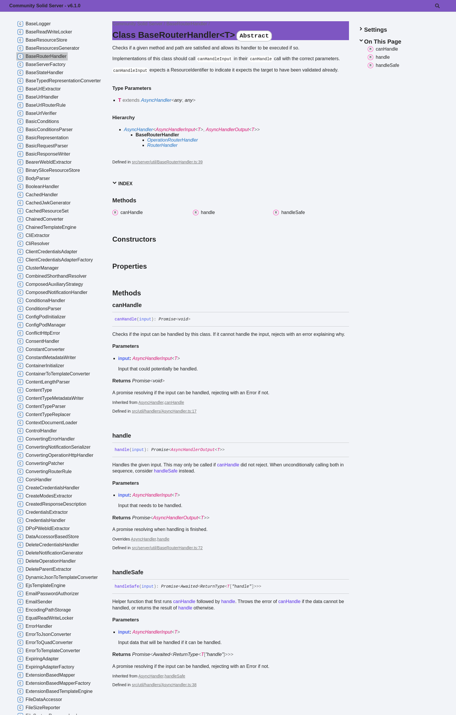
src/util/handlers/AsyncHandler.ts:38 (164, 684)
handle (163, 539)
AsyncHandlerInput (175, 129)
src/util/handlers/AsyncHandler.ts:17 (164, 411)
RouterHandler (162, 145)
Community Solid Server (137, 23)
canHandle (174, 402)
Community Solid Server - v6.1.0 (45, 5)
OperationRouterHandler (172, 140)
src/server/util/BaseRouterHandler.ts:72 (167, 547)
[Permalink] (147, 305)
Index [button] (122, 183)
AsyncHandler (156, 100)
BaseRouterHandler (186, 23)
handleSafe (165, 470)
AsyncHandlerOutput (227, 129)
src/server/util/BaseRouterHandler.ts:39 (167, 162)
